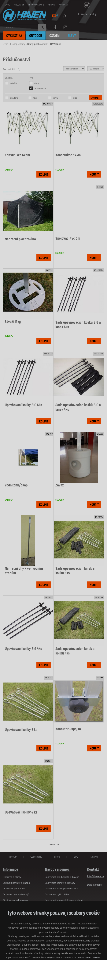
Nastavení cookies (90, 957)
